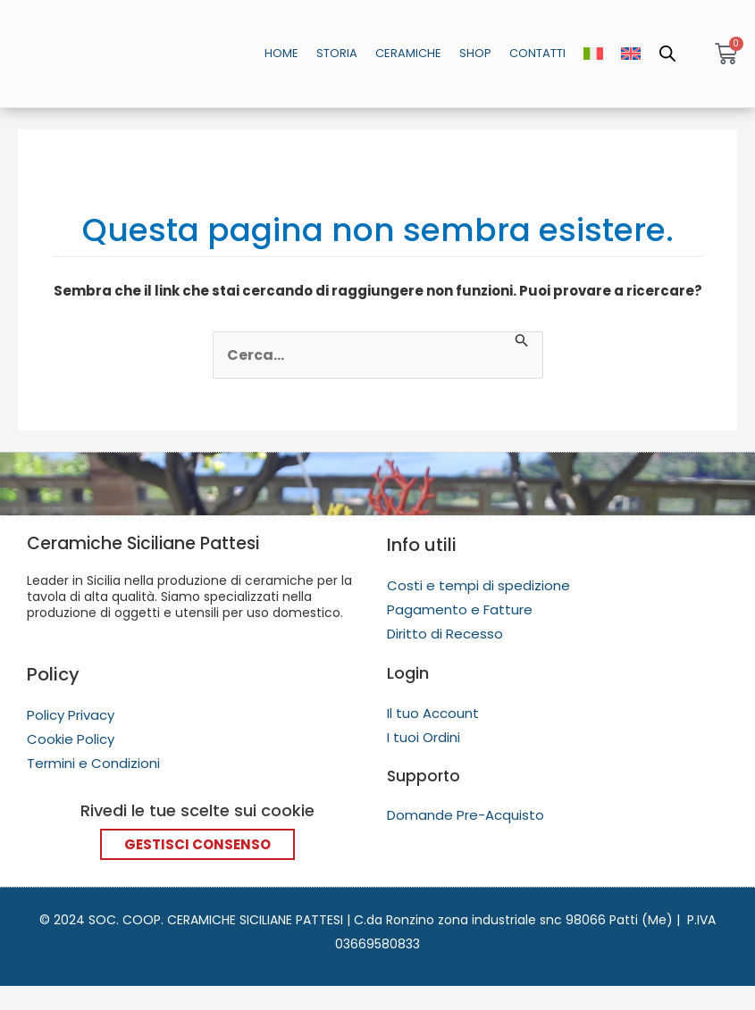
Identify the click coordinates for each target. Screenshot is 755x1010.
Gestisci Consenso (197, 843)
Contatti (537, 53)
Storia (336, 53)
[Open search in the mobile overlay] (667, 54)
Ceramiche (408, 53)
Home (281, 53)
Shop (475, 53)
